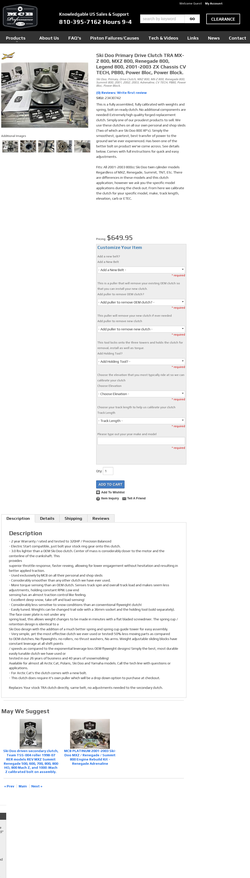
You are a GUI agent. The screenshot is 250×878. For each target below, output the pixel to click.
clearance (223, 19)
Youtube (100, 818)
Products (82, 37)
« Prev (9, 786)
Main (23, 786)
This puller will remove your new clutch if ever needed (134, 315)
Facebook (100, 808)
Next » (36, 786)
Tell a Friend (136, 498)
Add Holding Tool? (110, 353)
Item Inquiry (110, 498)
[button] (170, 18)
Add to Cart (110, 484)
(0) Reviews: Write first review (121, 93)
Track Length (106, 412)
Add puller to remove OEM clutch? (120, 294)
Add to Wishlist (113, 492)
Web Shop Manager (172, 866)
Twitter (99, 813)
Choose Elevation (109, 386)
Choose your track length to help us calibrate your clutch (136, 407)
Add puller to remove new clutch (119, 321)
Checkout (198, 57)
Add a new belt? (108, 256)
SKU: (100, 98)
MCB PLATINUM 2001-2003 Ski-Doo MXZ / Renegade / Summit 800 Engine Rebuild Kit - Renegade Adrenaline (90, 757)
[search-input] (162, 19)
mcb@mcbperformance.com (211, 841)
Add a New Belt (108, 262)
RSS (97, 822)
